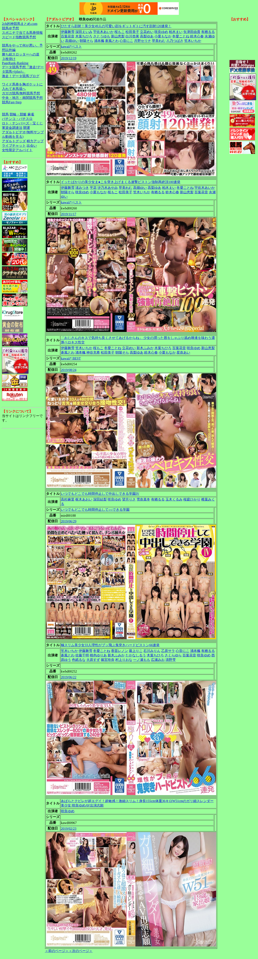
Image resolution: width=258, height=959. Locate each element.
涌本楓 (99, 41)
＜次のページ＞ (81, 951)
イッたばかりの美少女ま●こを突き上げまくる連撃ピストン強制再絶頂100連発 (120, 182)
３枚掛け (9, 59)
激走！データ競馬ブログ (20, 76)
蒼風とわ (112, 41)
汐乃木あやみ (107, 187)
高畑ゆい (72, 41)
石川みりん (151, 651)
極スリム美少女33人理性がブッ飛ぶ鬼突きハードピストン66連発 (110, 645)
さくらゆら (173, 655)
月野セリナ (142, 41)
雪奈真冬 (143, 499)
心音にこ (126, 41)
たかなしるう (135, 655)
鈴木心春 (197, 36)
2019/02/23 (68, 828)
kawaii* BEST (71, 358)
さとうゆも (101, 36)
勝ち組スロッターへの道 (20, 54)
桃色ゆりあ (98, 655)
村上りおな (123, 660)
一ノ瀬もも (141, 660)
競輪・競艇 (18, 114)
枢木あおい (83, 499)
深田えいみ (83, 32)
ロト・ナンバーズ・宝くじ (22, 123)
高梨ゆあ (147, 36)
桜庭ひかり (191, 499)
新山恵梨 (118, 36)
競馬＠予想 (10, 28)
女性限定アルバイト (17, 150)
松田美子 (132, 32)
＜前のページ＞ (57, 951)
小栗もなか (162, 36)
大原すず (93, 660)
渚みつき (82, 187)
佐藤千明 (82, 655)
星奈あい (183, 352)
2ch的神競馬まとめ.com (19, 24)
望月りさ (129, 499)
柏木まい (175, 32)
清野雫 (170, 660)
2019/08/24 (68, 370)
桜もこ (119, 32)
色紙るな (79, 660)
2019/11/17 (68, 214)
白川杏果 (132, 36)
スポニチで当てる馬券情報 (22, 32)
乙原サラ (168, 651)
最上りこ (136, 651)
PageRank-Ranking (15, 63)
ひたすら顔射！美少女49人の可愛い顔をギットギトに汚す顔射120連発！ (116, 26)
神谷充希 (93, 352)
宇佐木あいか (103, 32)
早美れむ (158, 41)
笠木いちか (192, 41)
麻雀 (30, 114)
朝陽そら (86, 41)
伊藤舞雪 (67, 32)
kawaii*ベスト (71, 46)
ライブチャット (14, 145)
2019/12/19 (68, 58)
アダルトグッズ (14, 141)
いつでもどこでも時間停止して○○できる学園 (95, 509)
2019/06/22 (68, 677)
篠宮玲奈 (107, 660)
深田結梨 (100, 499)
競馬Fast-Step (11, 102)
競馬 (5, 114)
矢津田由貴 (191, 32)
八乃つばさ (174, 41)
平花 (93, 187)
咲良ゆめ (161, 32)
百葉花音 (67, 36)
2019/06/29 (68, 521)
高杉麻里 (67, 499)
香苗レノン (119, 651)
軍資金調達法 (12, 127)
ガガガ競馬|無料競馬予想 (21, 93)
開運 (26, 127)
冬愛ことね (180, 36)
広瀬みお (158, 660)
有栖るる (208, 32)
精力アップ (35, 141)
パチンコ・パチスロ (17, 119)
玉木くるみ (173, 499)
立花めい (147, 32)
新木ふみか (145, 348)
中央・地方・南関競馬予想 (22, 98)
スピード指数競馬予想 (19, 37)
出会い (32, 145)
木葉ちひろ (83, 36)
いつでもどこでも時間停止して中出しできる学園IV (100, 493)
